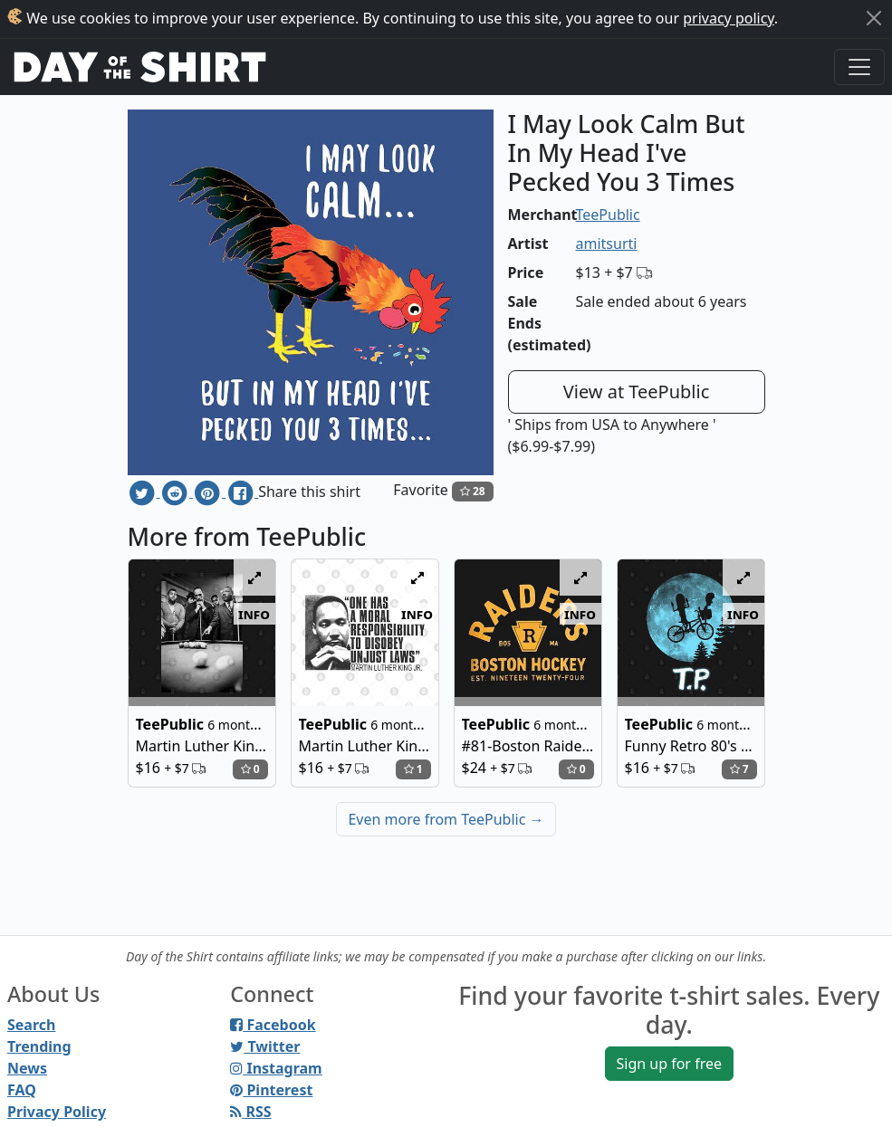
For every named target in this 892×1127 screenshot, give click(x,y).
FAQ (21, 1090)
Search (31, 1025)
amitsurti (607, 243)
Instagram (275, 1068)
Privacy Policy (56, 1112)
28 (472, 491)
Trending (39, 1046)
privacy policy (728, 18)
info (254, 614)
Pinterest (271, 1090)
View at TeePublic (636, 391)
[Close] (874, 18)
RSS (250, 1112)
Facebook (272, 1025)
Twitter (265, 1046)
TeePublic (608, 214)
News (27, 1068)
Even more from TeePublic (445, 819)
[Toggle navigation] (859, 67)
